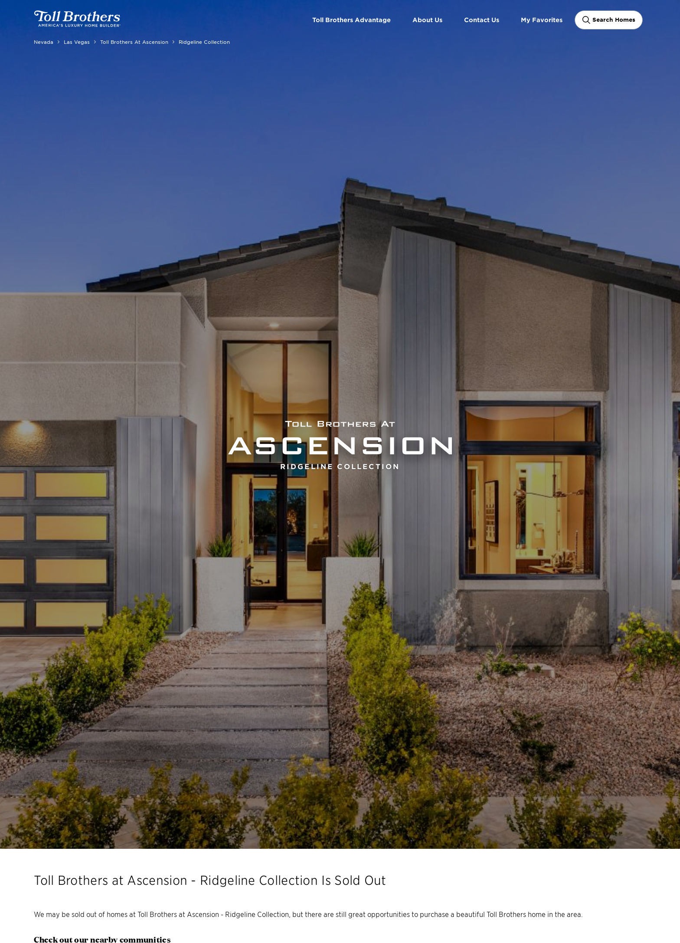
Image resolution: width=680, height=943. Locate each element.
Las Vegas (77, 42)
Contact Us (481, 19)
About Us (427, 19)
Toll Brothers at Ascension (134, 42)
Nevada (43, 42)
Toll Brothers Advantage (351, 19)
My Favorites (541, 19)
